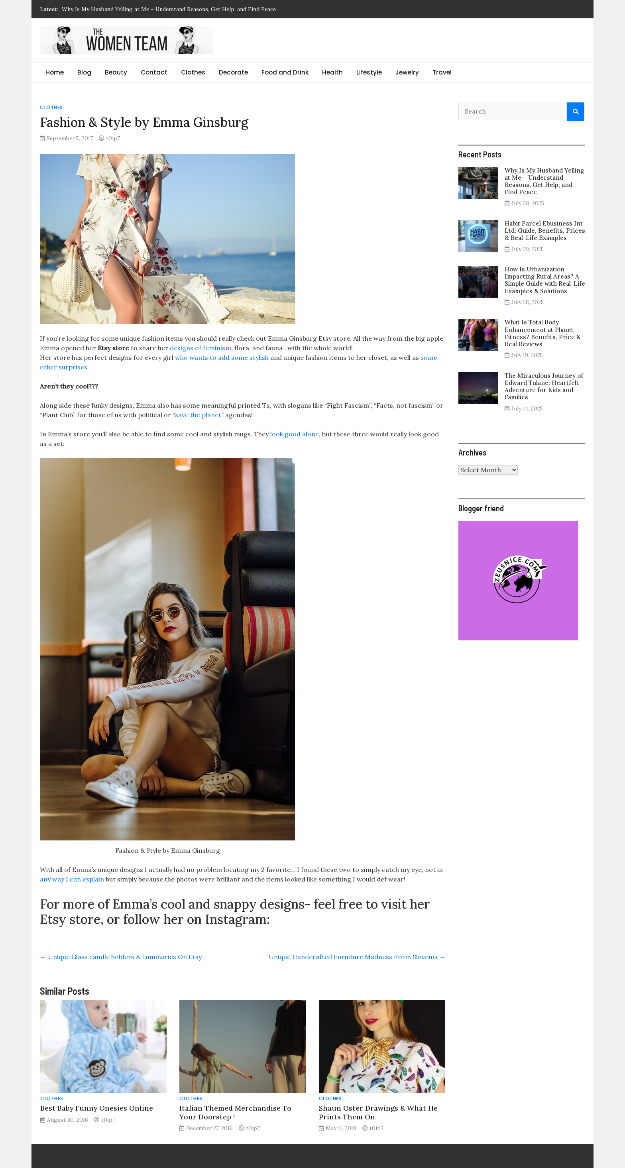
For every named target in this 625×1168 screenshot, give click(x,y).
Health (332, 72)
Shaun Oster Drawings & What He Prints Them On (378, 1112)
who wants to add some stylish (222, 357)
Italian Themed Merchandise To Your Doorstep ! (235, 1112)
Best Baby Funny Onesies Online (96, 1108)
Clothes (193, 72)
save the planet (198, 415)
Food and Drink (285, 72)
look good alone (294, 434)
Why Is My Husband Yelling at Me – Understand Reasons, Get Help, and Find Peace (169, 9)
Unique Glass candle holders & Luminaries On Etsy (121, 957)
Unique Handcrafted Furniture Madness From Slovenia (357, 957)
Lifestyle (369, 72)
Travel (442, 72)
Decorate (233, 72)
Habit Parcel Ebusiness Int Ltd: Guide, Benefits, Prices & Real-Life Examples (545, 230)
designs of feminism (200, 348)
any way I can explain (72, 879)
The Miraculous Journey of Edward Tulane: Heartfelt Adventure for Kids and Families (544, 386)
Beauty (116, 72)
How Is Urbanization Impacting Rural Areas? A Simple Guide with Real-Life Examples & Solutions (545, 280)
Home (54, 72)
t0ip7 (113, 138)
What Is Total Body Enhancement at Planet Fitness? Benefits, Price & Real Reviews (543, 333)
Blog (84, 72)
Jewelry (407, 72)
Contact (154, 72)
